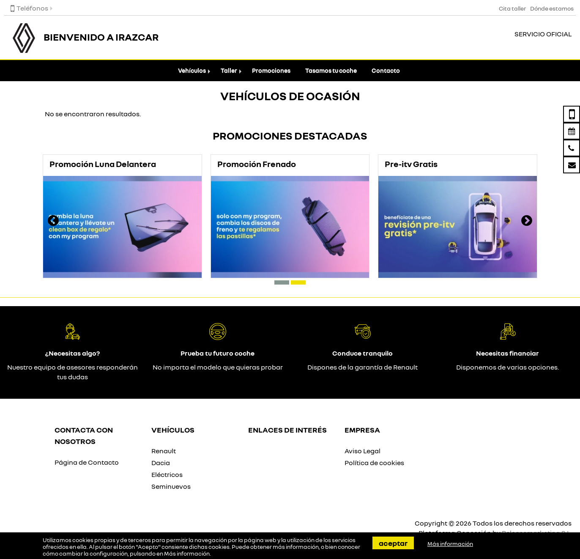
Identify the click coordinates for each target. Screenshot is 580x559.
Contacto (386, 70)
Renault (163, 451)
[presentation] (53, 221)
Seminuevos (171, 486)
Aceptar (393, 543)
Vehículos (192, 70)
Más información (187, 553)
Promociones (271, 70)
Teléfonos (29, 8)
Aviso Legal (362, 451)
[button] (282, 282)
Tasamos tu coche (331, 70)
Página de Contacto (87, 462)
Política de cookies (374, 462)
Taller (229, 70)
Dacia (160, 462)
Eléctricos (167, 474)
